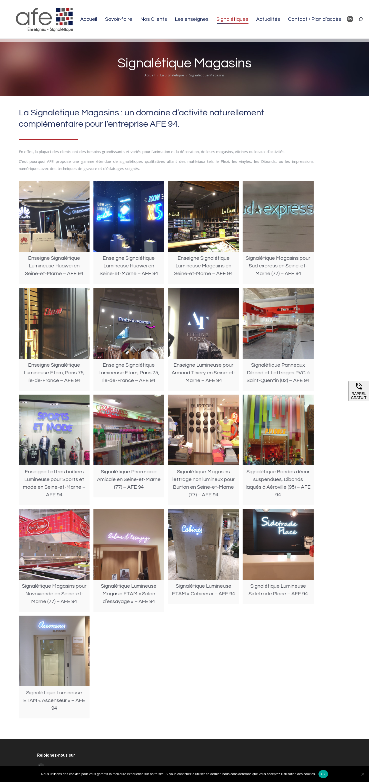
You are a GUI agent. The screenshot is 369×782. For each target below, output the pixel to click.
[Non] (362, 774)
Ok (323, 774)
